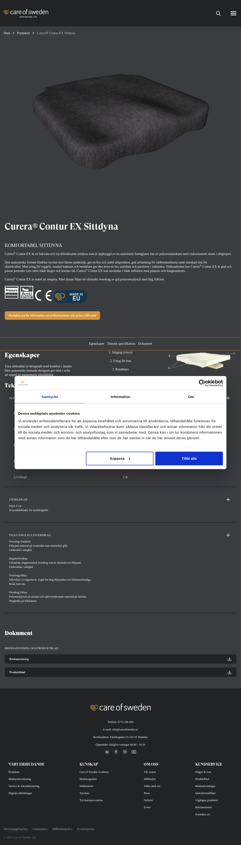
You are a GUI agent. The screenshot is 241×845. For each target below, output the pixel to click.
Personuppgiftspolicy (16, 829)
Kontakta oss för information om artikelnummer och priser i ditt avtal (52, 315)
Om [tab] (191, 397)
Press (147, 793)
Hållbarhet (150, 779)
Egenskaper (96, 343)
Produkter (23, 33)
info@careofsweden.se (125, 729)
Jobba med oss (152, 786)
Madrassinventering (19, 779)
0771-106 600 (125, 722)
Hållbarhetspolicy (62, 829)
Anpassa (120, 458)
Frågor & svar (203, 772)
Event (147, 807)
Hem (7, 33)
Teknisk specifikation (121, 343)
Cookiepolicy (40, 829)
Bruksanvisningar (205, 786)
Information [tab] (120, 397)
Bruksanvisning (120, 659)
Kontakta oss (202, 814)
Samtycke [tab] (50, 397)
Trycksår (84, 793)
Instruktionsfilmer (205, 793)
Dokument (145, 343)
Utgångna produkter (206, 800)
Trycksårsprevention (91, 800)
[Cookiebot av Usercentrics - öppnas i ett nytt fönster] (202, 383)
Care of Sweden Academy (94, 772)
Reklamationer (203, 807)
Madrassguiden (88, 779)
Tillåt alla (189, 458)
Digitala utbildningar (20, 793)
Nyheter (148, 800)
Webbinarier (86, 786)
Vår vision (150, 772)
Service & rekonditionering (23, 786)
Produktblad (120, 672)
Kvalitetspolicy (85, 829)
